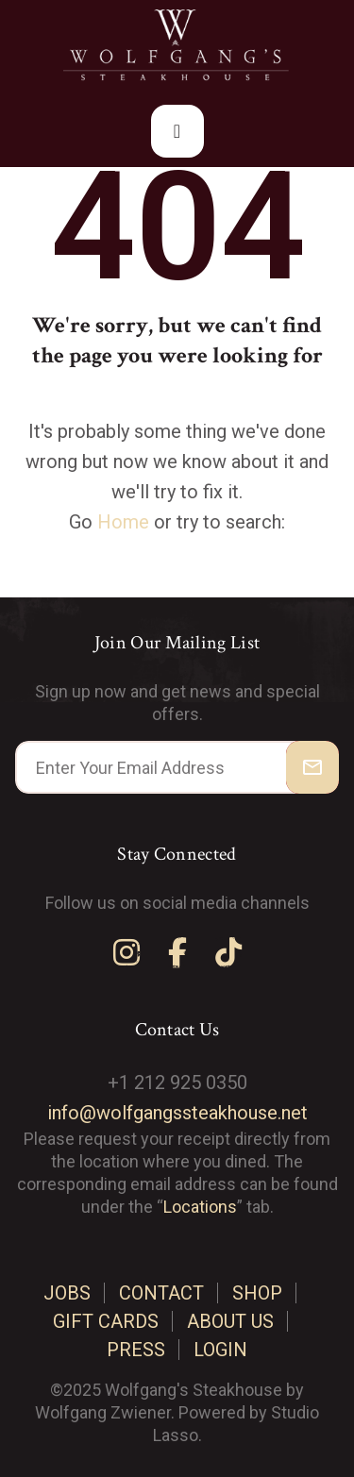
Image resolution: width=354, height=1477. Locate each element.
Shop (257, 1293)
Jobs (67, 1293)
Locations (200, 1207)
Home (123, 522)
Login (220, 1349)
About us (230, 1321)
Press (136, 1349)
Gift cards (106, 1321)
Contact (161, 1293)
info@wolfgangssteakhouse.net (177, 1112)
